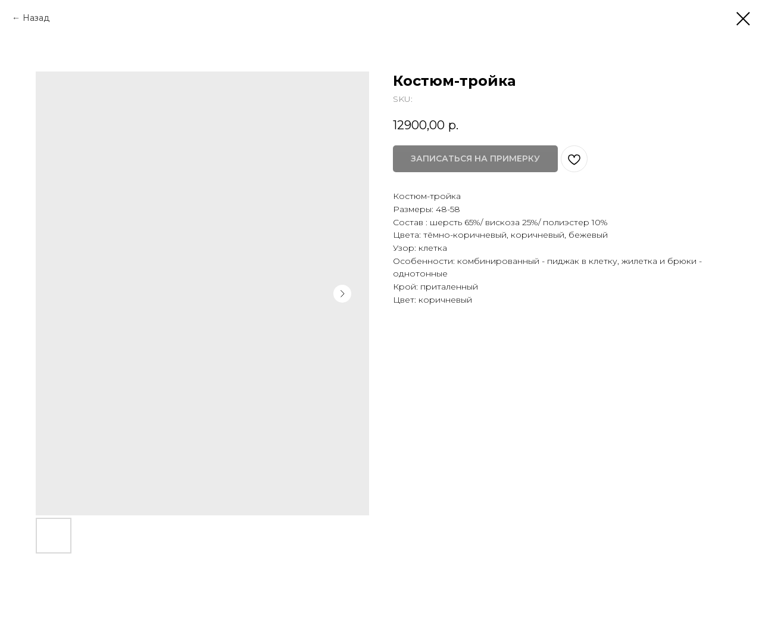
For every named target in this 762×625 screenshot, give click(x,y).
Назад (36, 18)
